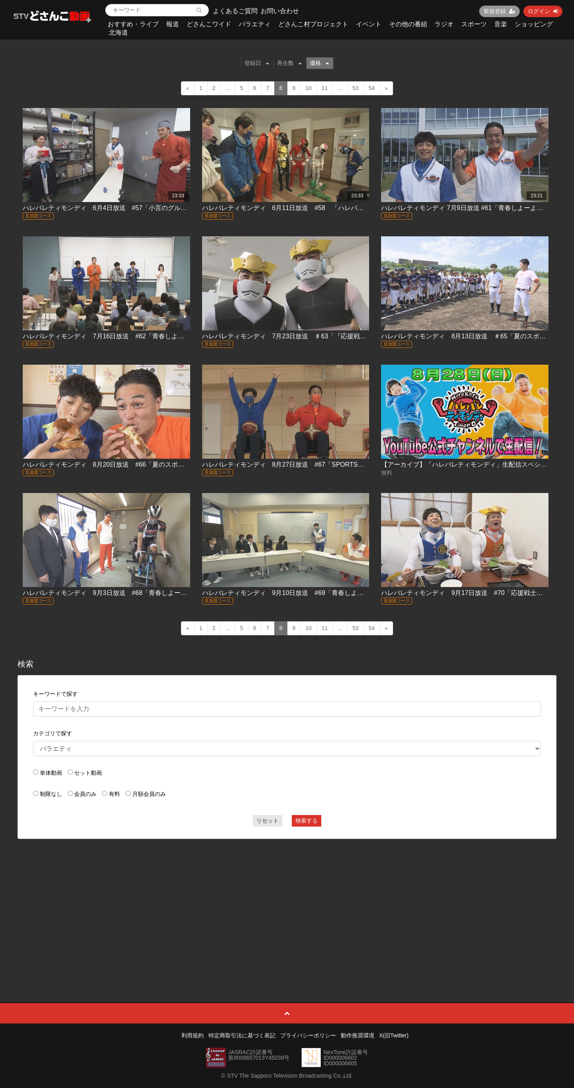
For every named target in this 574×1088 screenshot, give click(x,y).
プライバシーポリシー (308, 1035)
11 (325, 88)
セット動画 (88, 773)
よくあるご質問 (235, 11)
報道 (172, 24)
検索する (306, 820)
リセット (267, 820)
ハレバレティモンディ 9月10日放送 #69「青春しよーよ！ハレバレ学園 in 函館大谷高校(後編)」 (343, 592)
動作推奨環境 (357, 1035)
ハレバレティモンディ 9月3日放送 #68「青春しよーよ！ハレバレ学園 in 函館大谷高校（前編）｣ (165, 592)
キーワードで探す (55, 694)
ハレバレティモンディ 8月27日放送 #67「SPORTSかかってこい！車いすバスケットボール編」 (347, 464)
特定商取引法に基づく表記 (241, 1035)
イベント (368, 24)
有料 (114, 794)
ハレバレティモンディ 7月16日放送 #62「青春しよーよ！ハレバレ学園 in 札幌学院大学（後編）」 (168, 336)
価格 (319, 63)
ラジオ (444, 24)
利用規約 (192, 1035)
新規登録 (499, 11)
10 (308, 88)
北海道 (118, 32)
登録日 (256, 63)
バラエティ (255, 24)
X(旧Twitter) (394, 1035)
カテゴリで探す (52, 733)
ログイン (543, 11)
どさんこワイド (209, 24)
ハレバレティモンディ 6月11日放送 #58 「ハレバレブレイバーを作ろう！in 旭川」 (327, 207)
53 (355, 88)
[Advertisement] (287, 902)
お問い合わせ (280, 11)
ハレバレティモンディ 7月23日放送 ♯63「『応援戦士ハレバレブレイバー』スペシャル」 (335, 336)
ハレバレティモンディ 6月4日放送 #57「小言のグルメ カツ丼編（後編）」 (137, 207)
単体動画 (51, 773)
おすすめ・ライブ (133, 24)
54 (372, 88)
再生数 (289, 63)
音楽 (500, 24)
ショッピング (534, 24)
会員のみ (85, 794)
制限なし (51, 794)
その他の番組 (408, 24)
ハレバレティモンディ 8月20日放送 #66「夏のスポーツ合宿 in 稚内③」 (130, 464)
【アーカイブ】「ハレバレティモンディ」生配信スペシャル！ (470, 464)
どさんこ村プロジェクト (313, 24)
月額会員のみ (149, 794)
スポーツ (474, 24)
